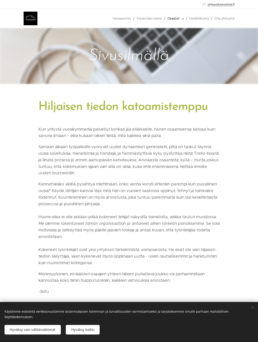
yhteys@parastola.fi (221, 4)
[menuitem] (120, 18)
